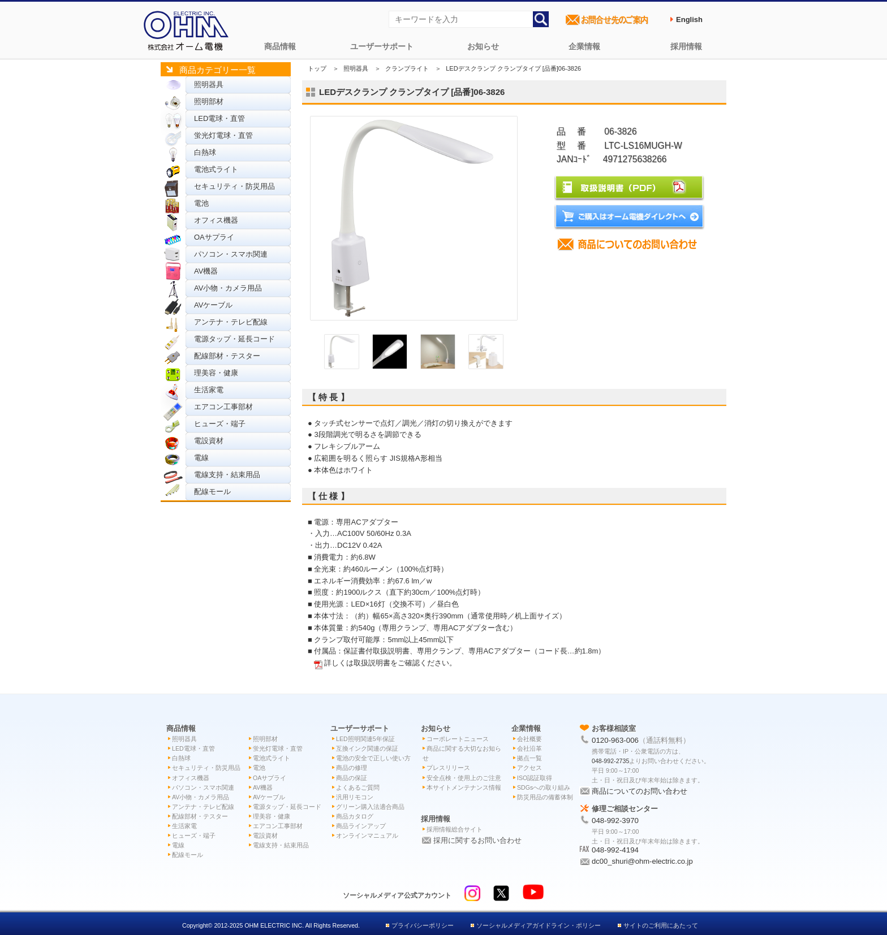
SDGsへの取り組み (543, 787)
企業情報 (584, 46)
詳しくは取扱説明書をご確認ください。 (390, 663)
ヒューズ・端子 (220, 423)
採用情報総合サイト (455, 829)
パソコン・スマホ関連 (231, 254)
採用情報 (686, 46)
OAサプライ (214, 237)
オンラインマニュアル (367, 835)
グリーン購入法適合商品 (370, 806)
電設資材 (208, 440)
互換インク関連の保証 (367, 748)
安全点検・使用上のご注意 (464, 777)
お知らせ (483, 46)
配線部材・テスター (227, 356)
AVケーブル (213, 305)
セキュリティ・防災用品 (234, 186)
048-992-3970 (615, 820)
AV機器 (206, 271)
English (689, 19)
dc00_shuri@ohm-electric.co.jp (642, 861)
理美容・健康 (216, 373)
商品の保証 (351, 777)
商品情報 (280, 46)
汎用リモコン (354, 797)
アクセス (529, 767)
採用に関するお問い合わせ (477, 840)
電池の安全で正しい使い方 (373, 758)
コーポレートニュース (458, 738)
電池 (201, 203)
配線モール (212, 491)
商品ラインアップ (361, 826)
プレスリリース (448, 767)
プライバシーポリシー (422, 925)
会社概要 (529, 738)
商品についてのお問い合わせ (639, 791)
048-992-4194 (615, 850)
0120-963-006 (615, 740)
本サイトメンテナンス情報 (464, 787)
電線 (201, 457)
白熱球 (205, 152)
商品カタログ (354, 816)
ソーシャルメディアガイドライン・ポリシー (538, 925)
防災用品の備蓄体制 (545, 797)
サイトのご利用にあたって (660, 925)
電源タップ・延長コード (234, 339)
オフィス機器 (216, 220)
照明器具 (208, 84)
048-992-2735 (610, 760)
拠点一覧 (529, 758)
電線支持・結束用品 (227, 474)
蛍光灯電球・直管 (223, 135)
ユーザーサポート (382, 46)
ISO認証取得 (534, 777)
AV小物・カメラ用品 (228, 288)
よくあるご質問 (358, 787)
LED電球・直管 (219, 118)
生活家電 (208, 390)
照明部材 (208, 101)
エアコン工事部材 (223, 406)
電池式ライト (216, 169)
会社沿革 (529, 748)
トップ (317, 68)
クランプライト (407, 68)
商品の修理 (351, 767)
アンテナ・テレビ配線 (231, 322)
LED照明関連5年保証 (365, 738)
